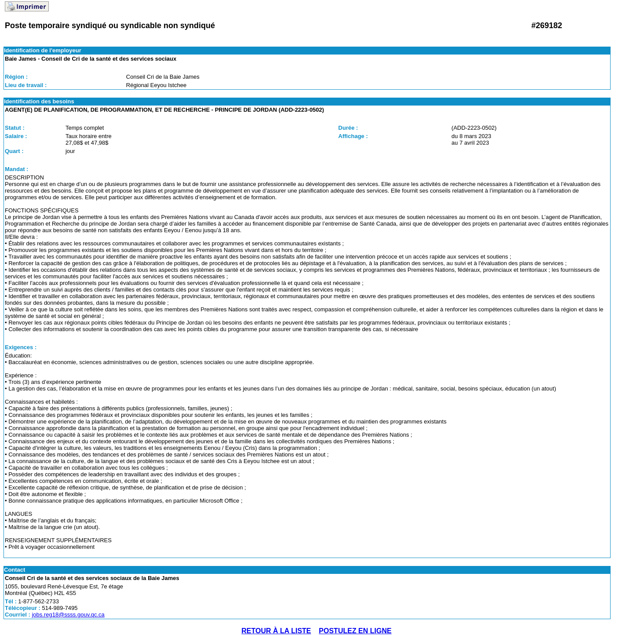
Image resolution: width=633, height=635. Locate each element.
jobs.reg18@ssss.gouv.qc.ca (68, 614)
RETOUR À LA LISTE (276, 631)
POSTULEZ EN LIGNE (355, 631)
